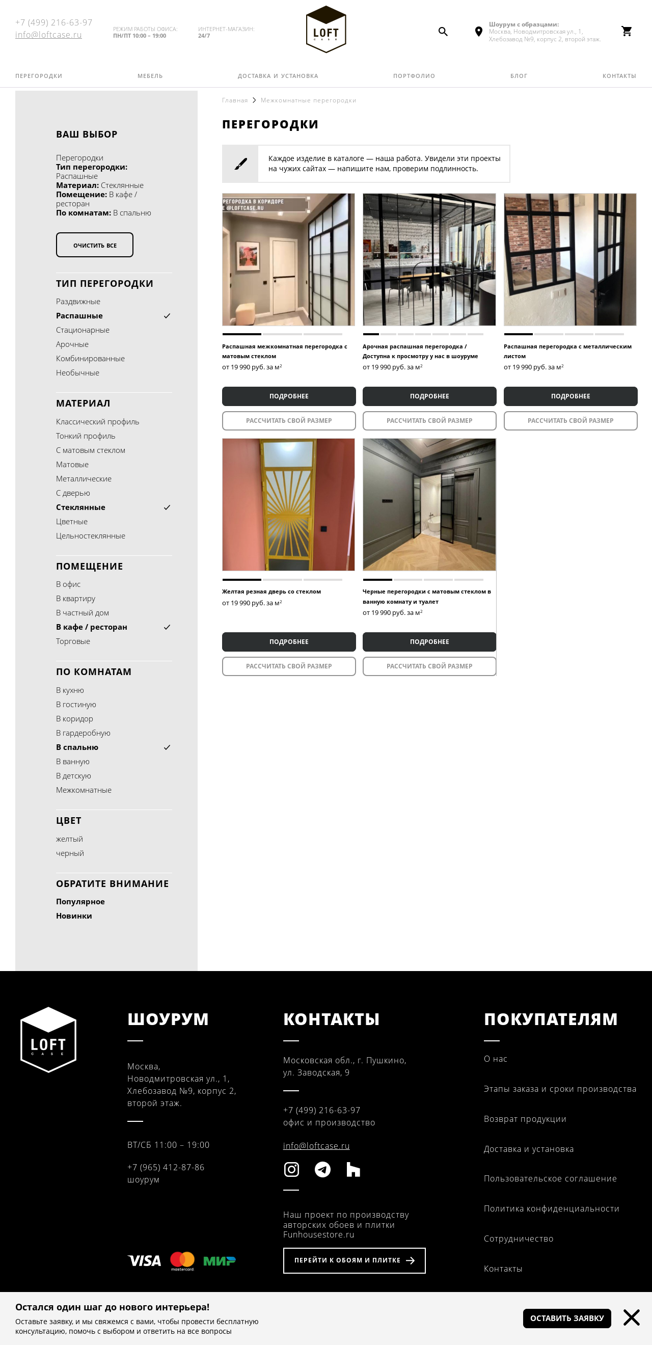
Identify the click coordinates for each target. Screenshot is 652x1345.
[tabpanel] (289, 260)
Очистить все (95, 244)
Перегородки (39, 79)
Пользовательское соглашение (550, 1178)
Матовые (72, 464)
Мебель (150, 79)
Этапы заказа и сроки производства (560, 1088)
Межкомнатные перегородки (309, 100)
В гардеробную (83, 732)
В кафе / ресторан (91, 626)
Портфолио (414, 79)
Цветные (72, 521)
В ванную (73, 761)
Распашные (79, 315)
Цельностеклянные (90, 535)
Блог (519, 79)
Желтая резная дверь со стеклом (271, 591)
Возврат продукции (525, 1118)
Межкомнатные (84, 789)
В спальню (77, 746)
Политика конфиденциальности (552, 1208)
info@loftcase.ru (48, 36)
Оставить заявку (562, 1318)
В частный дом (82, 612)
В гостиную (76, 704)
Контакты (620, 79)
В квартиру (75, 598)
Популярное (80, 901)
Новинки (74, 915)
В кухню (70, 689)
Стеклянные (80, 507)
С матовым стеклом (90, 449)
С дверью (73, 492)
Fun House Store (326, 31)
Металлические (84, 478)
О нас (496, 1058)
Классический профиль (98, 421)
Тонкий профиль (86, 435)
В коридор (74, 718)
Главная (235, 100)
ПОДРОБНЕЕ (288, 396)
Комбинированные (90, 358)
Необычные (77, 372)
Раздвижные (78, 301)
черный (70, 852)
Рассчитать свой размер (289, 420)
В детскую (73, 775)
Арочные (72, 343)
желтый (69, 838)
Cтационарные (83, 329)
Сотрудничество (519, 1238)
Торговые (73, 640)
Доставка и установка (278, 79)
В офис (68, 583)
